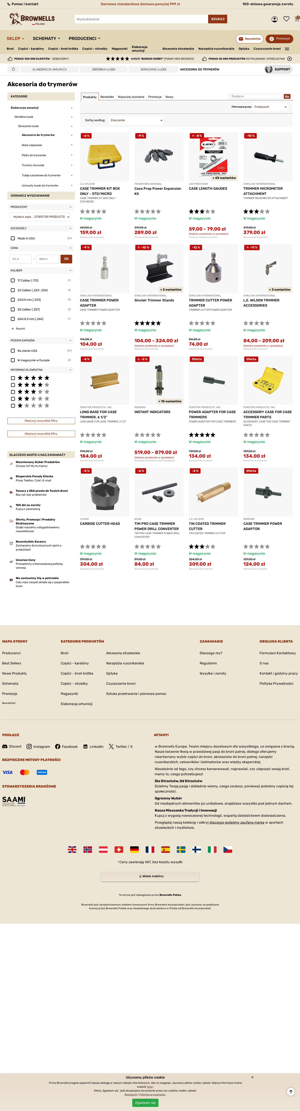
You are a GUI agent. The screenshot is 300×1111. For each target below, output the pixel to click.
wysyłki (176, 862)
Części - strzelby (94, 49)
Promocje (283, 38)
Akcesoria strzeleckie (178, 49)
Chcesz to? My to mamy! (31, 466)
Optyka (244, 49)
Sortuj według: (95, 120)
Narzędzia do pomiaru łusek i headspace (154, 460)
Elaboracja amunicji (139, 49)
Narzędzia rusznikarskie (216, 49)
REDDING (139, 407)
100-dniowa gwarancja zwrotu (268, 4)
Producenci (82, 38)
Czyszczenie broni (267, 49)
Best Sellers (11, 663)
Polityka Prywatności (276, 683)
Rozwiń (20, 328)
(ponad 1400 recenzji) (162, 58)
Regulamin (208, 663)
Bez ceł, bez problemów (31, 494)
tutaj (150, 1086)
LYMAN (84, 518)
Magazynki (120, 49)
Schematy (44, 38)
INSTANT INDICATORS (152, 412)
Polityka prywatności (152, 1094)
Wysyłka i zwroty (213, 673)
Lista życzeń (287, 19)
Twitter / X (120, 746)
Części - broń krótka (63, 49)
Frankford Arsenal (148, 183)
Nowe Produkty (14, 673)
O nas (264, 663)
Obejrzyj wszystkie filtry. (41, 421)
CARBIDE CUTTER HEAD (100, 524)
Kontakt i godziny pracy (279, 673)
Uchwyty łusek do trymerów (203, 237)
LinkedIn (93, 746)
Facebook (66, 746)
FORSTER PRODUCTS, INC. (96, 407)
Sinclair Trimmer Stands (154, 300)
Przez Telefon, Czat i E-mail (33, 480)
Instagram (38, 746)
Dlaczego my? (211, 653)
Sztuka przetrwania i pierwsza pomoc (136, 694)
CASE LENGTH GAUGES (208, 188)
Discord (11, 746)
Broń (10, 49)
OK (66, 259)
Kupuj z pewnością (28, 509)
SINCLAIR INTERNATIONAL (259, 183)
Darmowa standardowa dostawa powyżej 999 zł (140, 4)
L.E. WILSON (87, 183)
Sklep (13, 38)
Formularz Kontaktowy (278, 653)
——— (287, 48)
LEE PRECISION (198, 183)
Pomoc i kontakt (22, 4)
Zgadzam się (145, 1103)
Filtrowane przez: (242, 106)
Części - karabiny (31, 49)
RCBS (137, 518)
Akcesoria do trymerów (92, 237)
